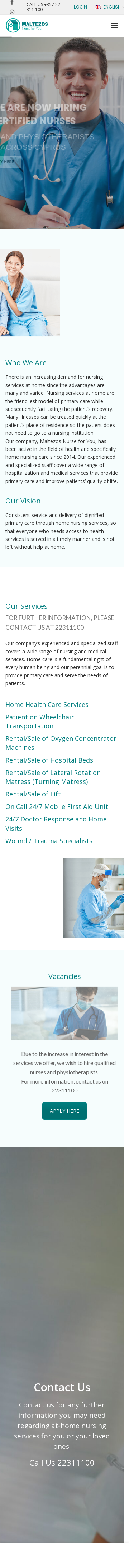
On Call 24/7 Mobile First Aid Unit (56, 806)
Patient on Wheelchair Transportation (39, 721)
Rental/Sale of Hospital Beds (49, 760)
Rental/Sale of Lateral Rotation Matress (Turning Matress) (53, 777)
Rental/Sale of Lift (33, 794)
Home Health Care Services (47, 704)
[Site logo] (27, 24)
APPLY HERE (64, 1110)
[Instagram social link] (12, 12)
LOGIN (80, 7)
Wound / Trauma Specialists (48, 840)
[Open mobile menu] (115, 25)
